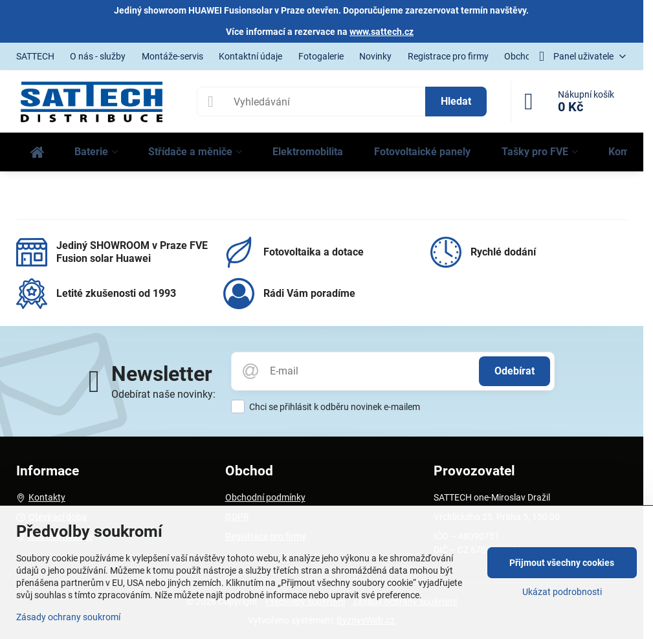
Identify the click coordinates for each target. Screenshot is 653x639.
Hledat (456, 101)
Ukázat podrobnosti (562, 592)
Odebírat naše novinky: (163, 394)
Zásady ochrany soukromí (68, 617)
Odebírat (514, 371)
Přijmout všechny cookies (561, 563)
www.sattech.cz (381, 32)
